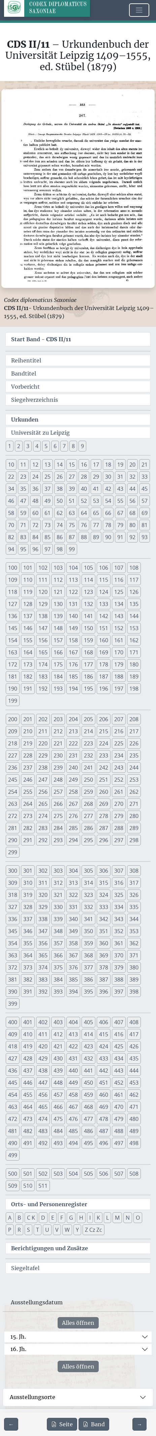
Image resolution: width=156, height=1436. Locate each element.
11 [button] (23, 464)
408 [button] (133, 1022)
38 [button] (60, 488)
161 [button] (118, 640)
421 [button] (58, 1046)
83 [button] (23, 537)
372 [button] (12, 967)
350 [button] (88, 931)
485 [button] (73, 1131)
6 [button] (55, 446)
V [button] (57, 1229)
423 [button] (88, 1046)
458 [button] (73, 1094)
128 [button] (27, 604)
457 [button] (58, 1094)
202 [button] (43, 719)
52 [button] (84, 501)
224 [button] (103, 743)
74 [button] (60, 525)
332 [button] (88, 907)
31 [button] (120, 476)
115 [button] (103, 579)
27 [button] (72, 476)
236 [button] (12, 767)
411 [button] (43, 1034)
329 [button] (43, 907)
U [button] (47, 1229)
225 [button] (118, 743)
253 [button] (133, 779)
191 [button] (27, 688)
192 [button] (43, 688)
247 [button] (43, 779)
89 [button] (96, 537)
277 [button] (88, 816)
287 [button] (103, 828)
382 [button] (27, 979)
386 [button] (88, 979)
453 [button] (133, 1082)
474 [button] (43, 1119)
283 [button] (43, 828)
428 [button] (27, 1058)
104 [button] (73, 567)
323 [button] (88, 895)
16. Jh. (18, 1349)
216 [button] (118, 731)
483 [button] (43, 1131)
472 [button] (12, 1119)
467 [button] (73, 1107)
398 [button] (133, 991)
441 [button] (88, 1070)
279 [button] (118, 816)
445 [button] (12, 1082)
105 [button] (88, 567)
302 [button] (43, 870)
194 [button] (73, 688)
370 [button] (118, 955)
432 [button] (88, 1058)
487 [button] (103, 1131)
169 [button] (103, 652)
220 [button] (43, 743)
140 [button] (73, 616)
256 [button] (43, 791)
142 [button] (103, 616)
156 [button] (43, 640)
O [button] (138, 1217)
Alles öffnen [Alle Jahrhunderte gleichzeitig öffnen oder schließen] (78, 1322)
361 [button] (118, 943)
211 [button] (43, 731)
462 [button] (133, 1094)
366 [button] (58, 955)
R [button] (19, 1229)
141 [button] (88, 616)
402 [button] (43, 1022)
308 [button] (133, 870)
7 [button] (64, 446)
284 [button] (58, 828)
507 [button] (118, 1173)
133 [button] (103, 604)
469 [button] (103, 1107)
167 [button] (73, 652)
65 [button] (96, 513)
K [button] (98, 1217)
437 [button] (27, 1070)
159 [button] (88, 640)
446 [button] (27, 1082)
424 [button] (103, 1046)
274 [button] (43, 816)
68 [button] (132, 513)
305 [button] (88, 870)
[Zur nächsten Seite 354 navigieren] (139, 1424)
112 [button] (58, 579)
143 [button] (118, 616)
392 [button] (43, 991)
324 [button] (103, 895)
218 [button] (12, 743)
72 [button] (35, 525)
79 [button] (120, 525)
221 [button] (58, 743)
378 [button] (103, 967)
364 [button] (27, 955)
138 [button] (43, 616)
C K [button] (31, 1217)
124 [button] (103, 592)
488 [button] (118, 1131)
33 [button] (145, 476)
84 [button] (35, 537)
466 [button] (58, 1107)
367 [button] (73, 955)
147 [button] (43, 628)
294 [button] (73, 840)
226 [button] (133, 743)
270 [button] (118, 804)
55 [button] (120, 501)
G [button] (71, 1217)
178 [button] (103, 664)
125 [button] (118, 592)
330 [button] (58, 907)
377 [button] (88, 967)
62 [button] (60, 513)
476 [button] (73, 1119)
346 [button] (27, 931)
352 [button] (118, 931)
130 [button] (58, 604)
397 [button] (118, 991)
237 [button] (27, 767)
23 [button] (23, 476)
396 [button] (103, 991)
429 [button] (43, 1058)
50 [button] (60, 501)
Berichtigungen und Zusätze (49, 1248)
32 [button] (132, 476)
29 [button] (96, 476)
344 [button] (133, 919)
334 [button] (118, 907)
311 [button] (43, 882)
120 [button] (43, 592)
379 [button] (118, 967)
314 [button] (88, 882)
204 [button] (73, 719)
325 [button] (118, 895)
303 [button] (58, 870)
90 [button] (108, 537)
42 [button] (108, 488)
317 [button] (133, 882)
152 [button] (118, 628)
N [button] (128, 1217)
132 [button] (88, 604)
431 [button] (73, 1058)
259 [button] (88, 791)
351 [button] (103, 931)
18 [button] (108, 464)
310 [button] (27, 882)
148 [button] (58, 628)
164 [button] (27, 652)
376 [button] (73, 967)
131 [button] (73, 604)
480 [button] (133, 1119)
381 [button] (12, 979)
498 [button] (133, 1143)
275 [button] (58, 816)
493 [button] (58, 1143)
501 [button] (27, 1173)
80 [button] (132, 525)
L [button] (107, 1217)
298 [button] (133, 840)
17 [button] (96, 464)
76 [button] (84, 525)
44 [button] (132, 488)
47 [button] (23, 501)
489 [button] (133, 1131)
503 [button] (58, 1173)
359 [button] (88, 943)
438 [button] (43, 1070)
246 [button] (27, 779)
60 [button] (35, 513)
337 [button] (27, 919)
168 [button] (88, 652)
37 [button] (47, 488)
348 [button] (58, 931)
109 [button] (12, 579)
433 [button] (103, 1058)
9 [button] (82, 446)
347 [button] (43, 931)
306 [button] (103, 870)
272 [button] (12, 816)
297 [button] (118, 840)
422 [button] (73, 1046)
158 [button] (73, 640)
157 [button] (58, 640)
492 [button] (43, 1143)
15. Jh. (18, 1336)
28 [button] (84, 476)
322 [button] (73, 895)
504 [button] (73, 1173)
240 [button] (73, 767)
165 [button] (43, 652)
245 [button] (12, 779)
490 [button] (12, 1143)
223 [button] (88, 743)
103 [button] (58, 567)
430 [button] (58, 1058)
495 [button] (88, 1143)
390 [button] (12, 991)
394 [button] (73, 991)
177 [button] (88, 664)
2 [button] (18, 446)
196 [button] (103, 688)
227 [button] (12, 755)
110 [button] (27, 579)
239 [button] (58, 767)
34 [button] (11, 488)
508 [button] (133, 1173)
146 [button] (27, 628)
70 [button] (11, 525)
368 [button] (88, 955)
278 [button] (103, 816)
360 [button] (103, 943)
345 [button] (12, 931)
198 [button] (133, 688)
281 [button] (12, 828)
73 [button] (47, 525)
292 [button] (43, 840)
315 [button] (103, 882)
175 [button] (58, 664)
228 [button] (27, 755)
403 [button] (58, 1022)
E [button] (52, 1217)
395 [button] (88, 991)
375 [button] (58, 967)
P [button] (9, 1229)
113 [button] (73, 579)
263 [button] (12, 804)
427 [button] (12, 1058)
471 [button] (133, 1107)
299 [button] (12, 852)
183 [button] (43, 676)
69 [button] (145, 513)
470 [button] (118, 1107)
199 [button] (12, 700)
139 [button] (58, 616)
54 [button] (108, 501)
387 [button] (103, 979)
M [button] (117, 1217)
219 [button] (27, 743)
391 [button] (27, 991)
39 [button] (72, 488)
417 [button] (133, 1034)
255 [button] (27, 791)
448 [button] (58, 1082)
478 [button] (103, 1119)
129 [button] (43, 604)
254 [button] (12, 791)
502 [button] (43, 1173)
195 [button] (88, 688)
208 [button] (133, 719)
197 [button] (118, 688)
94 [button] (11, 549)
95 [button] (23, 549)
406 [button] (103, 1022)
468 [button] (88, 1107)
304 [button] (73, 870)
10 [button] (11, 464)
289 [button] (133, 828)
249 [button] (73, 779)
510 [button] (27, 1185)
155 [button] (27, 640)
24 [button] (35, 476)
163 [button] (12, 652)
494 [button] (73, 1143)
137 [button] (27, 616)
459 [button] (88, 1094)
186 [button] (88, 676)
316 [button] (118, 882)
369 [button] (103, 955)
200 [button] (12, 719)
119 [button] (27, 592)
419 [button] (27, 1046)
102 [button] (43, 567)
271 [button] (133, 804)
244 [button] (133, 767)
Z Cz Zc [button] (93, 1229)
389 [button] (133, 979)
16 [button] (84, 464)
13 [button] (47, 464)
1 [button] (9, 446)
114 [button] (88, 579)
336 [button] (12, 919)
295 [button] (88, 840)
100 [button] (12, 567)
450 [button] (88, 1082)
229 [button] (43, 755)
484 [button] (58, 1131)
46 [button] (11, 501)
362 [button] (133, 943)
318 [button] (12, 895)
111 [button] (43, 579)
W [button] (67, 1229)
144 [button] (133, 616)
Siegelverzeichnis (34, 399)
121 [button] (58, 592)
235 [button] (133, 755)
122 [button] (73, 592)
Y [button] (77, 1229)
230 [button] (58, 755)
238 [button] (43, 767)
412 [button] (58, 1034)
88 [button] (84, 537)
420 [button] (43, 1046)
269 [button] (103, 804)
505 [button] (88, 1173)
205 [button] (88, 719)
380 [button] (133, 967)
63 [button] (72, 513)
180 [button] (133, 664)
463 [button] (12, 1107)
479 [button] (118, 1119)
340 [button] (73, 919)
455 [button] (27, 1094)
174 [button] (43, 664)
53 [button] (96, 501)
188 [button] (118, 676)
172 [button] (12, 664)
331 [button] (73, 907)
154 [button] (12, 640)
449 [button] (73, 1082)
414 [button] (88, 1034)
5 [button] (46, 446)
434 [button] (118, 1058)
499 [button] (12, 1155)
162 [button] (133, 640)
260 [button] (103, 791)
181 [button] (12, 676)
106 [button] (103, 567)
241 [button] (88, 767)
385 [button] (73, 979)
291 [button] (27, 840)
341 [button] (88, 919)
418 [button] (12, 1046)
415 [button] (103, 1034)
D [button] (43, 1217)
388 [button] (118, 979)
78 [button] (108, 525)
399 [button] (12, 1003)
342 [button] (103, 919)
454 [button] (12, 1094)
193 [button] (58, 688)
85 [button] (47, 537)
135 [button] (133, 604)
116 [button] (118, 579)
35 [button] (23, 488)
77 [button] (96, 525)
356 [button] (43, 943)
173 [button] (27, 664)
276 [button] (73, 816)
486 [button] (88, 1131)
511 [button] (43, 1185)
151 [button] (103, 628)
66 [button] (108, 513)
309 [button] (12, 882)
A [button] (9, 1217)
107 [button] (118, 567)
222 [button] (73, 743)
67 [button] (120, 513)
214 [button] (88, 731)
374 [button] (43, 967)
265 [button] (43, 804)
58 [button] (11, 513)
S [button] (28, 1229)
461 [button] (118, 1094)
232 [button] (88, 755)
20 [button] (132, 464)
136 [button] (12, 616)
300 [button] (12, 870)
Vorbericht (25, 386)
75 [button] (72, 525)
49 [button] (47, 501)
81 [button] (145, 525)
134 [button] (118, 604)
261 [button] (118, 791)
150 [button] (88, 628)
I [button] (90, 1217)
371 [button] (133, 955)
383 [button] (43, 979)
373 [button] (27, 967)
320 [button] (43, 895)
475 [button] (58, 1119)
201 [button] (27, 719)
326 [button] (133, 895)
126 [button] (133, 592)
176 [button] (73, 664)
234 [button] (118, 755)
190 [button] (12, 688)
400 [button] (12, 1022)
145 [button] (12, 628)
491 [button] (27, 1143)
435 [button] (133, 1058)
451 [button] (103, 1082)
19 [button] (120, 464)
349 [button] (73, 931)
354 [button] (12, 943)
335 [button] (133, 907)
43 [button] (120, 488)
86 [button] (60, 537)
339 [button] (58, 919)
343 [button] (118, 919)
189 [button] (133, 676)
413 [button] (73, 1034)
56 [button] (132, 501)
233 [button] (103, 755)
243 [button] (118, 767)
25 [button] (47, 476)
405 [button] (88, 1022)
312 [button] (58, 882)
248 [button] (58, 779)
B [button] (19, 1217)
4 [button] (36, 446)
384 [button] (58, 979)
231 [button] (73, 755)
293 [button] (58, 840)
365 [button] (43, 955)
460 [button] (103, 1094)
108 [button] (133, 567)
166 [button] (58, 652)
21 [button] (145, 464)
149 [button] (73, 628)
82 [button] (11, 537)
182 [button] (27, 676)
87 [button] (72, 537)
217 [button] (133, 731)
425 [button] (118, 1046)
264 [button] (27, 804)
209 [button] (12, 731)
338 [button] (43, 919)
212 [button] (58, 731)
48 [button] (35, 501)
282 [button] (27, 828)
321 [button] (58, 895)
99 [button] (72, 549)
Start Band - (41, 339)
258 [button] (73, 791)
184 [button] (58, 676)
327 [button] (12, 907)
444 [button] (133, 1070)
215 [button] (103, 731)
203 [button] (58, 719)
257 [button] (58, 791)
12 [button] (35, 464)
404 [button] (73, 1022)
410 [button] (27, 1034)
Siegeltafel (25, 1268)
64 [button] (84, 513)
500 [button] (12, 1173)
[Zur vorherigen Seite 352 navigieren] (11, 1424)
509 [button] (12, 1185)
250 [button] (88, 779)
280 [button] (133, 816)
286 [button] (88, 828)
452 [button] (118, 1082)
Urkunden (24, 419)
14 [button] (60, 464)
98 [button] (60, 549)
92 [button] (132, 537)
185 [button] (73, 676)
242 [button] (103, 767)
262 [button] (133, 791)
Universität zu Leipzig (40, 432)
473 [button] (27, 1119)
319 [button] (27, 895)
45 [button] (145, 488)
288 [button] (118, 828)
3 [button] (27, 446)
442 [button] (103, 1070)
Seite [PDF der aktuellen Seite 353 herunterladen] (62, 1424)
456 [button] (43, 1094)
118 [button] (12, 592)
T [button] (37, 1229)
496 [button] (103, 1143)
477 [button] (88, 1119)
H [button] (81, 1217)
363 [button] (12, 955)
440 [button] (73, 1070)
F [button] (61, 1217)
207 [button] (118, 719)
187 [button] (103, 676)
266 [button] (58, 804)
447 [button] (43, 1082)
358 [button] (73, 943)
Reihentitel (26, 360)
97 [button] (47, 549)
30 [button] (108, 476)
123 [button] (88, 592)
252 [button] (118, 779)
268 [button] (88, 804)
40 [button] (84, 488)
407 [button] (118, 1022)
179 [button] (118, 664)
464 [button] (27, 1107)
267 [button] (73, 804)
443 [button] (118, 1070)
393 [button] (58, 991)
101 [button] (27, 567)
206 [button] (103, 719)
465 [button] (43, 1107)
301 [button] (27, 870)
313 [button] (73, 882)
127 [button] (12, 604)
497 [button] (118, 1143)
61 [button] (47, 513)
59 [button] (23, 513)
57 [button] (145, 501)
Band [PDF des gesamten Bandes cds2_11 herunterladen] (94, 1424)
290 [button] (12, 840)
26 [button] (60, 476)
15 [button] (72, 464)
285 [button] (73, 828)
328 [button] (27, 907)
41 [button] (96, 488)
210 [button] (27, 731)
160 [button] (103, 640)
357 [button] (58, 943)
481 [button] (12, 1131)
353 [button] (133, 931)
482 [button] (27, 1131)
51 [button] (72, 501)
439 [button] (58, 1070)
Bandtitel (23, 373)
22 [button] (11, 476)
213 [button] (73, 731)
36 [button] (35, 488)
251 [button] (103, 779)
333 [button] (103, 907)
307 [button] (118, 870)
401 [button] (27, 1022)
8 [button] (73, 446)
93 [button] (145, 537)
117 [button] (133, 579)
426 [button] (133, 1046)
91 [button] (120, 537)
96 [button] (35, 549)
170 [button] (118, 652)
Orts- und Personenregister (49, 1204)
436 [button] (12, 1070)
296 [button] (103, 840)
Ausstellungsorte (32, 1397)
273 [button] (27, 816)
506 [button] (103, 1173)
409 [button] (12, 1034)
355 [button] (27, 943)
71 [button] (23, 525)
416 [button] (118, 1034)
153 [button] (133, 628)
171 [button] (133, 652)
